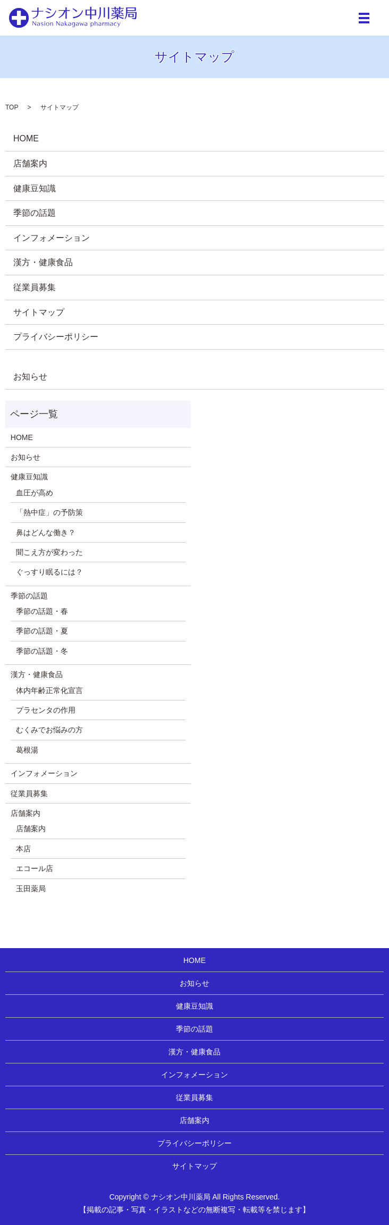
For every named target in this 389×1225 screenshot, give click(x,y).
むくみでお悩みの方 (49, 729)
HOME (26, 138)
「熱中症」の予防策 (49, 512)
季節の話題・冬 (42, 651)
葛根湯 (27, 750)
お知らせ (30, 376)
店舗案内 (30, 163)
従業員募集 (34, 287)
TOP (11, 107)
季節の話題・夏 (42, 631)
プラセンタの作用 (45, 710)
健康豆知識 (34, 188)
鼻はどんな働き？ (45, 532)
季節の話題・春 (42, 611)
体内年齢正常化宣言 (49, 690)
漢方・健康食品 (43, 262)
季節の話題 (34, 212)
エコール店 (34, 868)
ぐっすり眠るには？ (49, 572)
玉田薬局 (31, 888)
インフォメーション (51, 237)
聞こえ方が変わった (49, 552)
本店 (23, 848)
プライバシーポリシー (55, 336)
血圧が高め (34, 492)
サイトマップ (38, 312)
